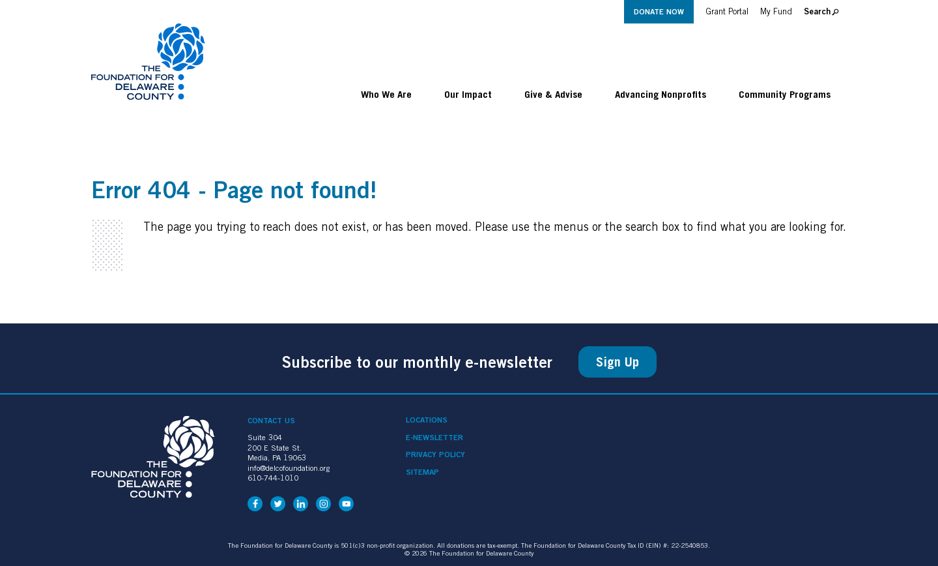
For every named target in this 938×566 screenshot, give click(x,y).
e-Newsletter (434, 437)
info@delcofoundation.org (289, 468)
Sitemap (422, 472)
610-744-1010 (273, 478)
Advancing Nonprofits (660, 94)
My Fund (776, 11)
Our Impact (468, 94)
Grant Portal (726, 11)
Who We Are (386, 94)
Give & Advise (553, 94)
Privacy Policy (435, 454)
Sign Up (617, 362)
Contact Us (271, 420)
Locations (427, 419)
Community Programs (785, 94)
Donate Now (659, 11)
